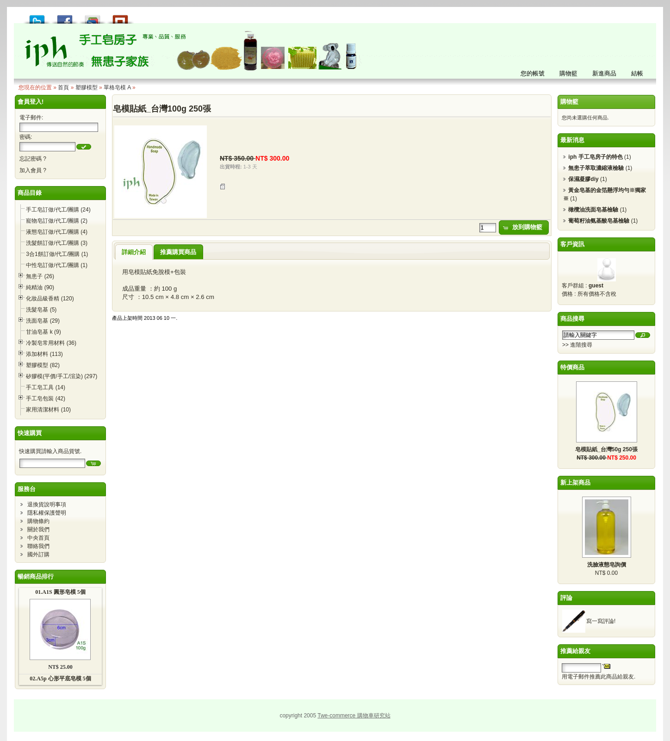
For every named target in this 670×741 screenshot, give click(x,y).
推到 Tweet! (37, 17)
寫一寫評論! (600, 621)
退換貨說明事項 (46, 504)
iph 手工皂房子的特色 (595, 157)
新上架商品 (575, 482)
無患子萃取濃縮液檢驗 (596, 168)
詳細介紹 (134, 252)
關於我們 (38, 529)
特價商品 (572, 367)
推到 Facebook (65, 17)
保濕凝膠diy (583, 179)
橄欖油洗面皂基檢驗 (593, 209)
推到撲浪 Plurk (120, 17)
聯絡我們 (38, 546)
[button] (83, 147)
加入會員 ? (32, 170)
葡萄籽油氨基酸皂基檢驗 (598, 221)
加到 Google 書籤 (92, 17)
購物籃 (569, 101)
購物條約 (38, 521)
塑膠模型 (86, 87)
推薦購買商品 (178, 252)
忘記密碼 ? (32, 159)
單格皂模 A (117, 87)
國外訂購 (38, 554)
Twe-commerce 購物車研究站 (353, 715)
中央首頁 (38, 538)
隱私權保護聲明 (46, 513)
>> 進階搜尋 (577, 345)
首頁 (63, 87)
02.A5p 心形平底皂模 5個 (60, 678)
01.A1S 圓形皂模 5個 (60, 592)
